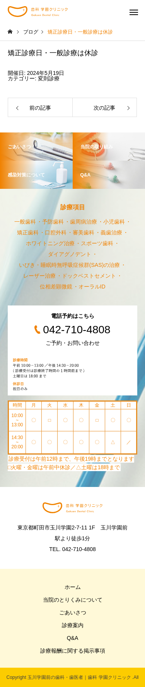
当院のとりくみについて (72, 600)
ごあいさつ (72, 612)
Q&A (72, 638)
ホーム (73, 587)
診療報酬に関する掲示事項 (72, 651)
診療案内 (73, 625)
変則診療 (49, 78)
